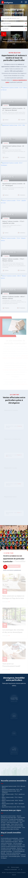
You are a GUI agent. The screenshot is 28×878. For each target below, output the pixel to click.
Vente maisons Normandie (13, 822)
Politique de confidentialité (11, 869)
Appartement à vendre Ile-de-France (15, 825)
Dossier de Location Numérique (13, 853)
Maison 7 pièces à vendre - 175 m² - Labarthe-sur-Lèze (13, 795)
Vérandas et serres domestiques (8, 848)
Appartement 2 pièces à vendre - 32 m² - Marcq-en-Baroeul (13, 787)
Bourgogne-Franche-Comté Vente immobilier (11, 827)
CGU (8, 867)
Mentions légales (15, 867)
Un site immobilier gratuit (14, 856)
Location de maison (17, 840)
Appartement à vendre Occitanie (8, 816)
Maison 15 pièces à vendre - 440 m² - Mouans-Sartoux (12, 801)
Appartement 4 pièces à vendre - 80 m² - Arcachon (13, 806)
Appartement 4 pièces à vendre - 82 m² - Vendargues (11, 791)
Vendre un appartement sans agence (9, 841)
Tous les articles (14, 566)
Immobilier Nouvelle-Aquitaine (16, 819)
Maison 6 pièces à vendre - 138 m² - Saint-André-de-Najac (13, 804)
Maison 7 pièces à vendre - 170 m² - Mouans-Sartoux (12, 798)
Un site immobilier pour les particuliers (9, 838)
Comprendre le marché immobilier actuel (10, 854)
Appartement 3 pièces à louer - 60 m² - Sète (12, 789)
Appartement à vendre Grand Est (8, 821)
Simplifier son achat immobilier (15, 844)
